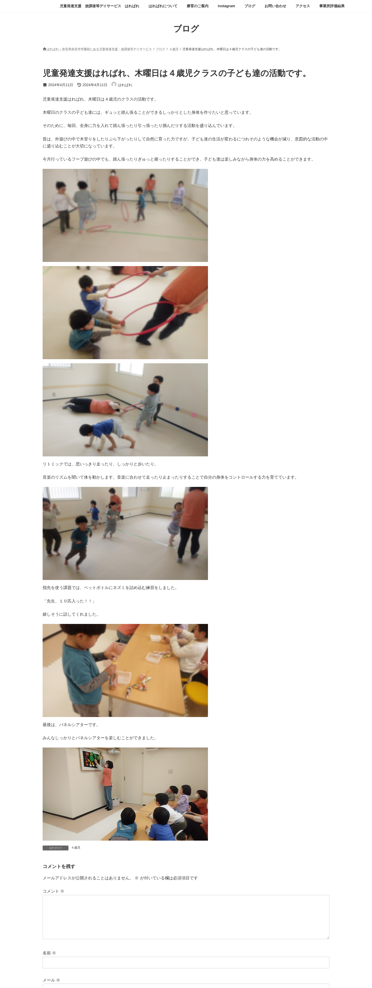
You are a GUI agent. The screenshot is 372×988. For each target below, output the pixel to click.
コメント (53, 891)
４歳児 (75, 847)
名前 (49, 953)
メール (51, 980)
